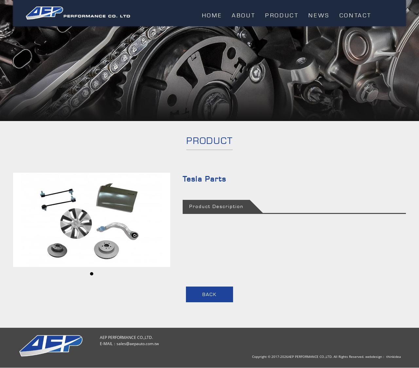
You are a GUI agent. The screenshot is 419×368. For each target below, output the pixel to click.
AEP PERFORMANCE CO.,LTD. (78, 14)
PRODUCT (282, 15)
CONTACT (355, 15)
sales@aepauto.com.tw (138, 343)
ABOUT (243, 15)
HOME (212, 15)
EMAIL (391, 14)
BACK (209, 294)
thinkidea (393, 356)
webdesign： (375, 356)
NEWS (318, 15)
